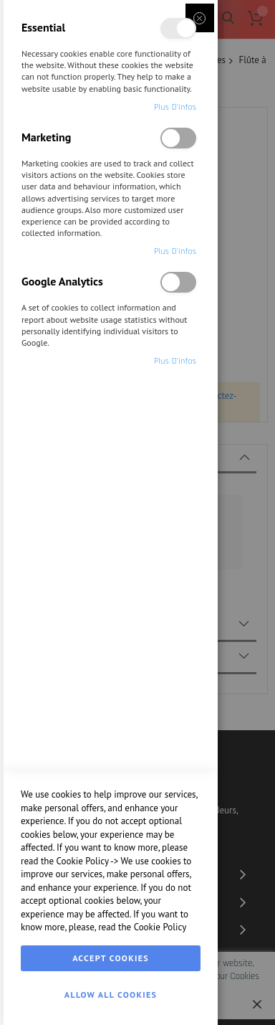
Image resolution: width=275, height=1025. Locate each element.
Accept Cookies (110, 958)
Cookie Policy (83, 861)
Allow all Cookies (110, 994)
